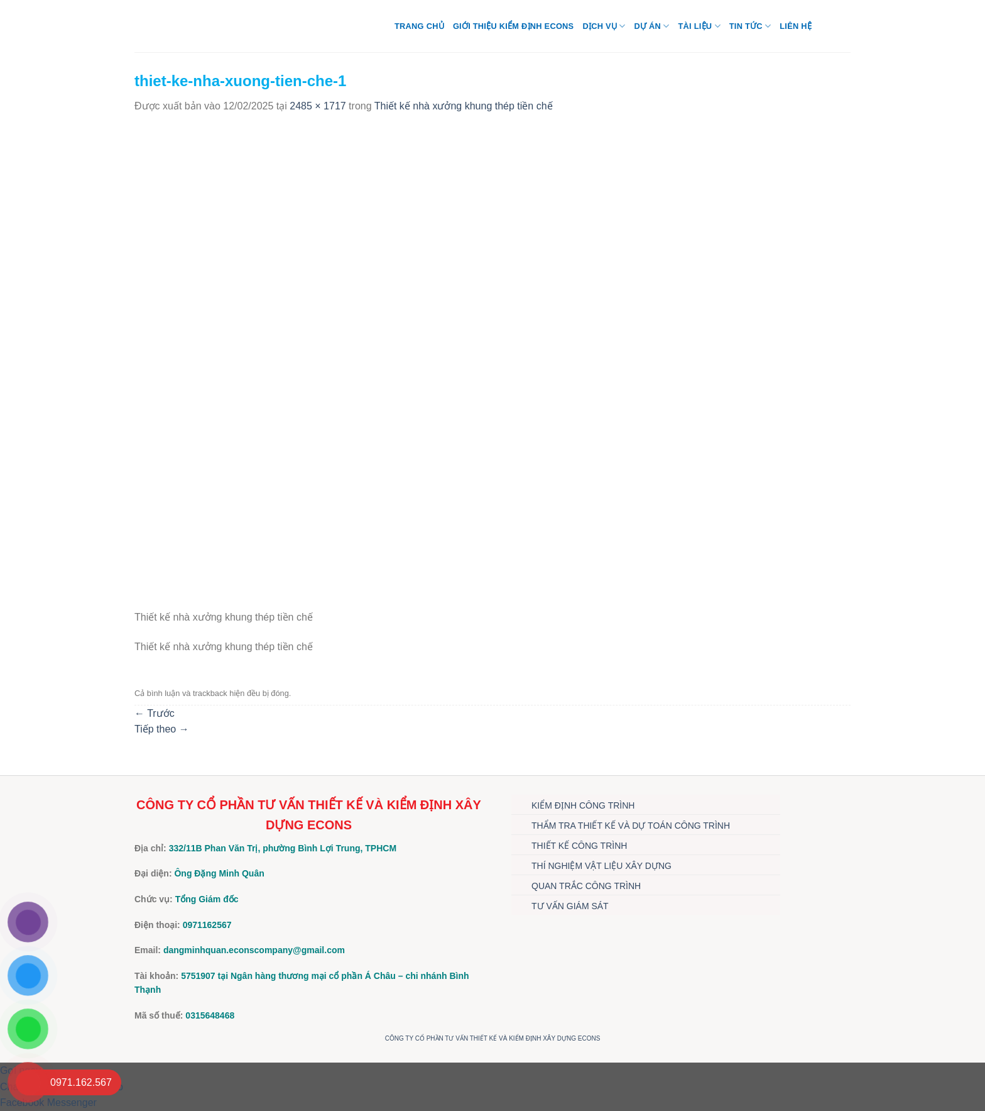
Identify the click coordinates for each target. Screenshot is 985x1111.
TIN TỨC (750, 26)
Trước (154, 713)
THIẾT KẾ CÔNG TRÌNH (579, 846)
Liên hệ (796, 26)
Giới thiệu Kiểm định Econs (513, 26)
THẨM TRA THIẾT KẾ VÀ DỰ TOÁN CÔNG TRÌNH (630, 826)
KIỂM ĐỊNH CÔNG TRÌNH (582, 805)
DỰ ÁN (651, 26)
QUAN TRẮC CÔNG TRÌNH (586, 886)
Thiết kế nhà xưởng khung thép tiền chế (463, 106)
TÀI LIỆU (699, 26)
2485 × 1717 (318, 106)
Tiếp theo (161, 729)
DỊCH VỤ (603, 26)
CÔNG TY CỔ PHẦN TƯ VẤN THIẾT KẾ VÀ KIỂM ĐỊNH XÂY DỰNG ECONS (493, 1038)
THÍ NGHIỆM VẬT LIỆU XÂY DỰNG (601, 866)
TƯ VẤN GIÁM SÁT (570, 906)
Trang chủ (419, 26)
